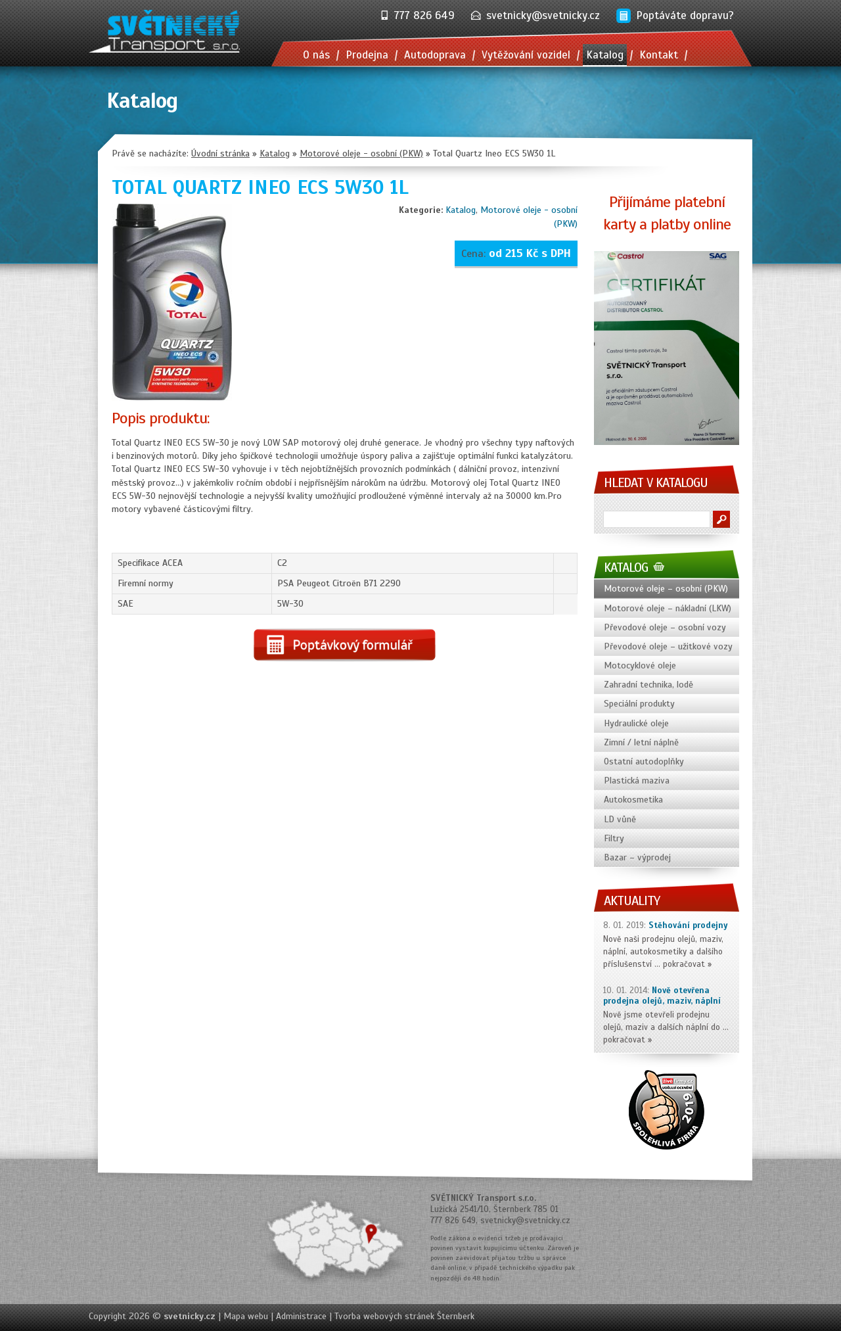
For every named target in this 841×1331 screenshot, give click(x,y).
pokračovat (684, 964)
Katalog (460, 210)
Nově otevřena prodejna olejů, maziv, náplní (662, 996)
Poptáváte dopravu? (685, 15)
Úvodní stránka (220, 153)
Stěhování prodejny (688, 925)
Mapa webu (245, 1316)
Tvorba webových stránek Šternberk (404, 1316)
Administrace (301, 1316)
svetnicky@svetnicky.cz (543, 15)
